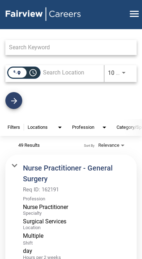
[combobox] (67, 47)
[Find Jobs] (71, 100)
